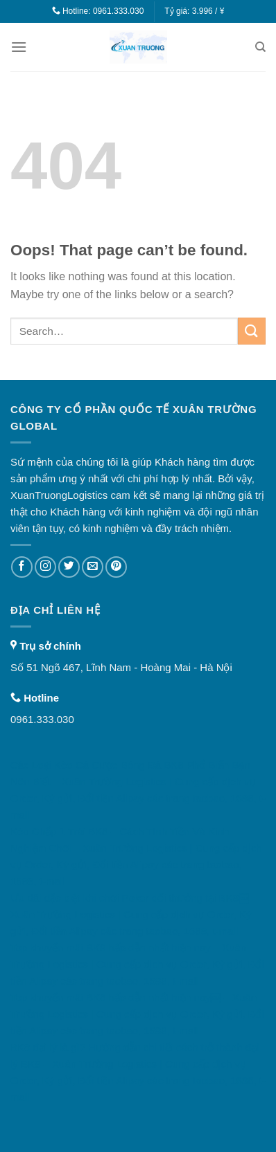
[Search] (260, 47)
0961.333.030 (118, 11)
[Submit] (252, 331)
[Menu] (18, 47)
